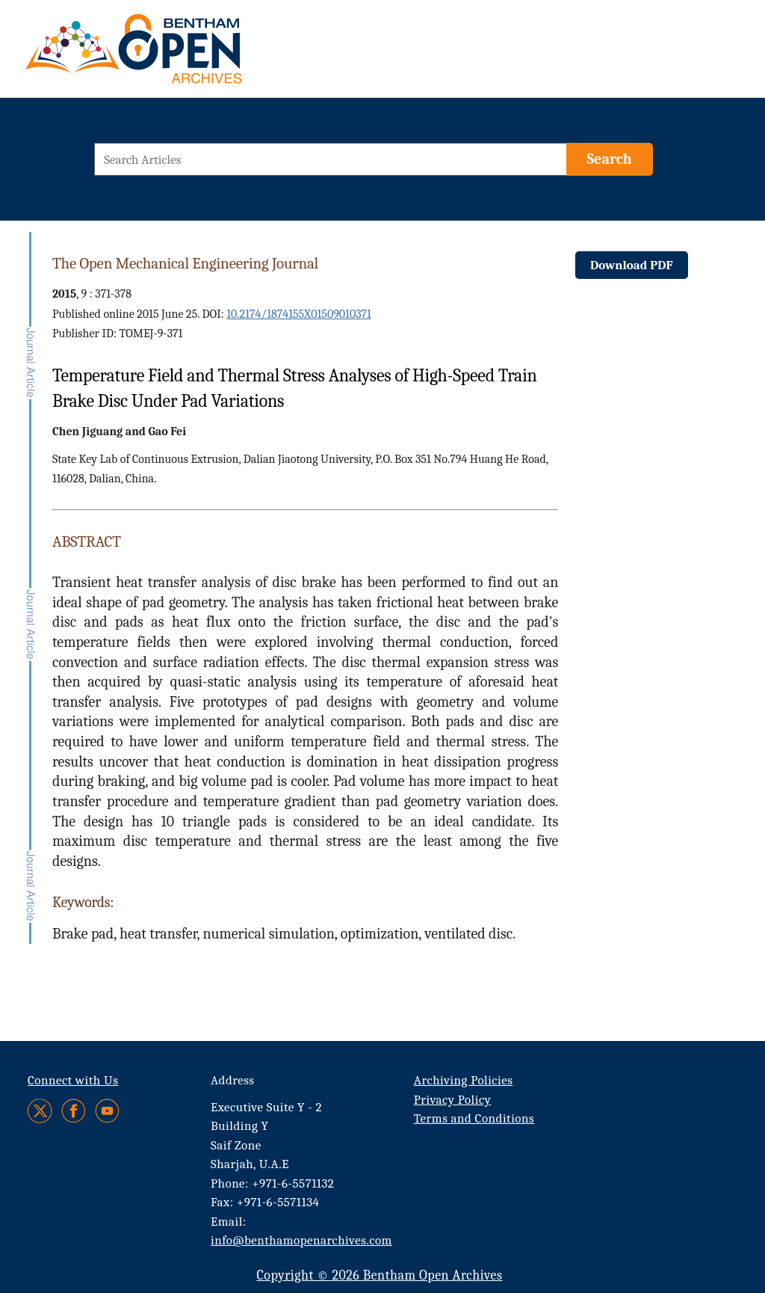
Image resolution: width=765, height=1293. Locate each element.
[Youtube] (107, 1111)
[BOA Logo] (177, 55)
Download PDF (631, 265)
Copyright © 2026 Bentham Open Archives (379, 1275)
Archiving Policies (463, 1080)
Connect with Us (73, 1080)
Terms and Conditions (474, 1118)
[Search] (609, 159)
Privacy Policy (452, 1100)
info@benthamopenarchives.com (301, 1240)
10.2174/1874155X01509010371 (298, 314)
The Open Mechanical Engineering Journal (185, 263)
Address (233, 1080)
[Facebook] (74, 1111)
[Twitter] (41, 1111)
